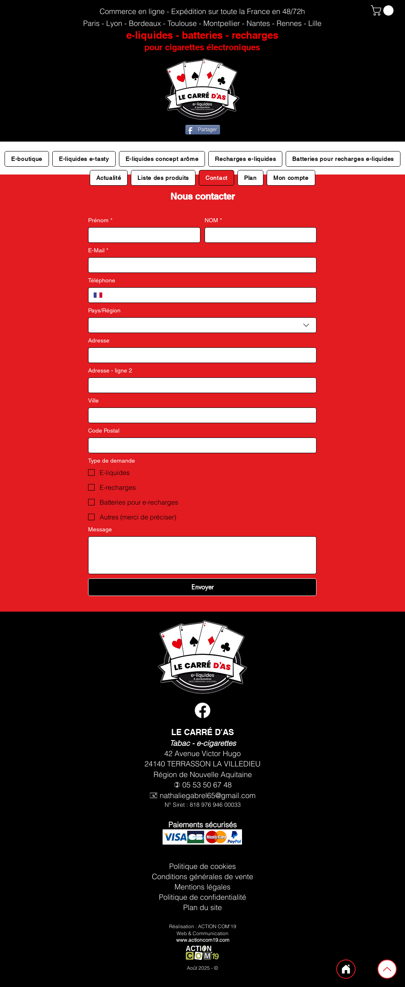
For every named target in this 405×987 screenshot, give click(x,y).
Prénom (100, 220)
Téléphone (101, 280)
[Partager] (202, 130)
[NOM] (258, 235)
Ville (93, 400)
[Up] (387, 969)
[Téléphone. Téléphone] (209, 295)
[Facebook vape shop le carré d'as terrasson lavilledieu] (202, 710)
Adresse (98, 340)
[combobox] (202, 325)
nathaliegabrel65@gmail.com (208, 795)
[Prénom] (141, 235)
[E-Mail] (199, 265)
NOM (213, 220)
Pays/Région (104, 310)
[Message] (202, 555)
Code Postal (103, 430)
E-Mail (98, 250)
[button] (383, 10)
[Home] (346, 969)
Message (100, 529)
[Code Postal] (199, 445)
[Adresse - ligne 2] (199, 385)
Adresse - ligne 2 (110, 370)
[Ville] (199, 415)
